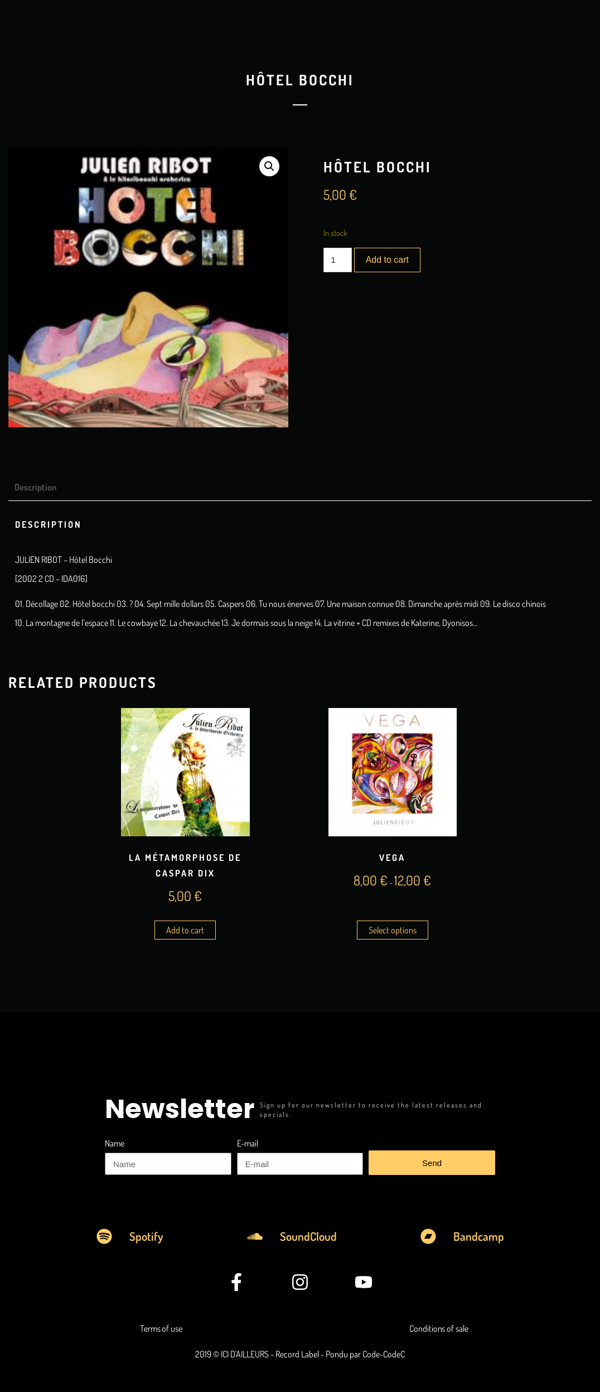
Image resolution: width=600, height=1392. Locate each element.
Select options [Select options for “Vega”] (393, 930)
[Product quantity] (337, 260)
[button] (269, 166)
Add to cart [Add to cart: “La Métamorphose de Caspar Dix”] (185, 930)
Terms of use (161, 1328)
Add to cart (387, 259)
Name (114, 1143)
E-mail (247, 1143)
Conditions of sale (438, 1328)
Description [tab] (35, 487)
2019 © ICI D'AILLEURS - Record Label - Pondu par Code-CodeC (300, 1354)
